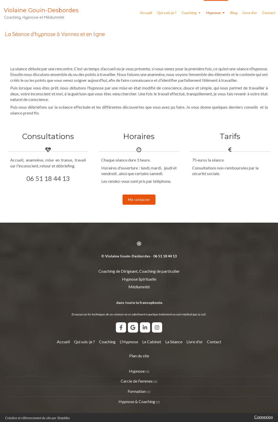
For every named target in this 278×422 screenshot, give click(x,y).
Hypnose (137, 371)
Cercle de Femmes (137, 381)
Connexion (263, 416)
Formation (137, 391)
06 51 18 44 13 (48, 178)
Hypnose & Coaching (136, 401)
